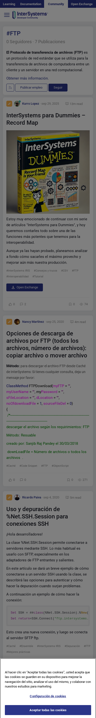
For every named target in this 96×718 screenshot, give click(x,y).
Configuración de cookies (48, 702)
